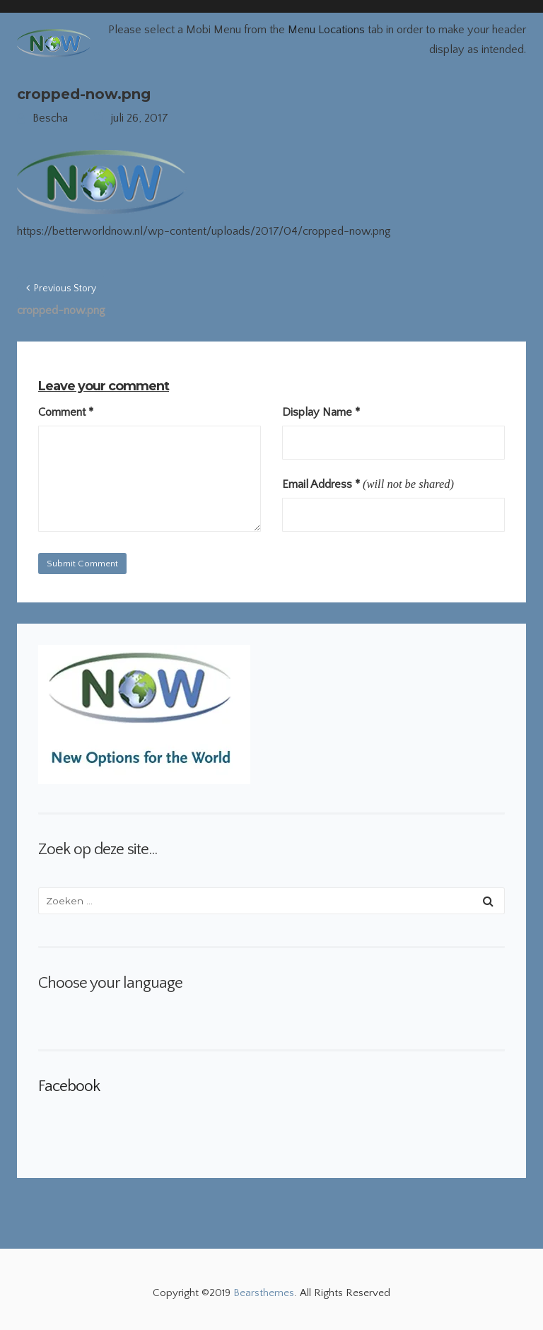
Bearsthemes (263, 1293)
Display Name (321, 412)
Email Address (321, 484)
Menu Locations (326, 29)
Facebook (69, 1086)
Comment (65, 412)
